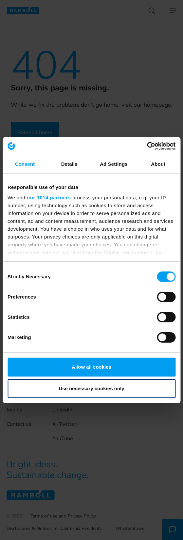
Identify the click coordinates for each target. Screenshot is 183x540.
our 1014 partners (49, 197)
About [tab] (158, 164)
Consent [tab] (25, 164)
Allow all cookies (91, 367)
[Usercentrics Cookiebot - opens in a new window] (146, 146)
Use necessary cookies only (91, 388)
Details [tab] (69, 164)
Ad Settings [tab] (113, 164)
